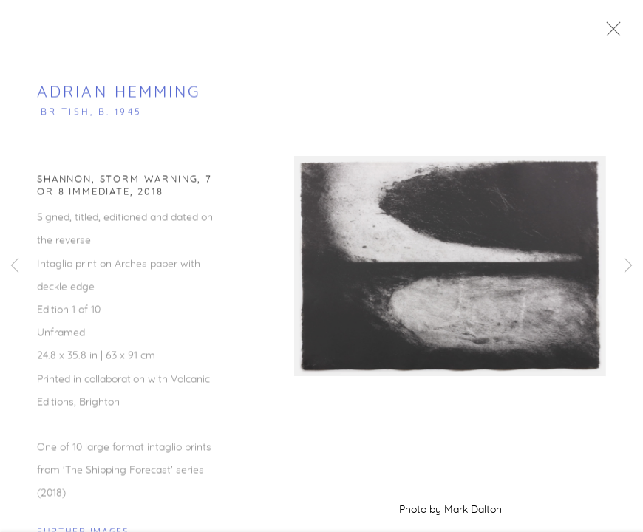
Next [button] (628, 266)
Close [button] (616, 33)
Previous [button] (15, 266)
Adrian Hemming (119, 97)
